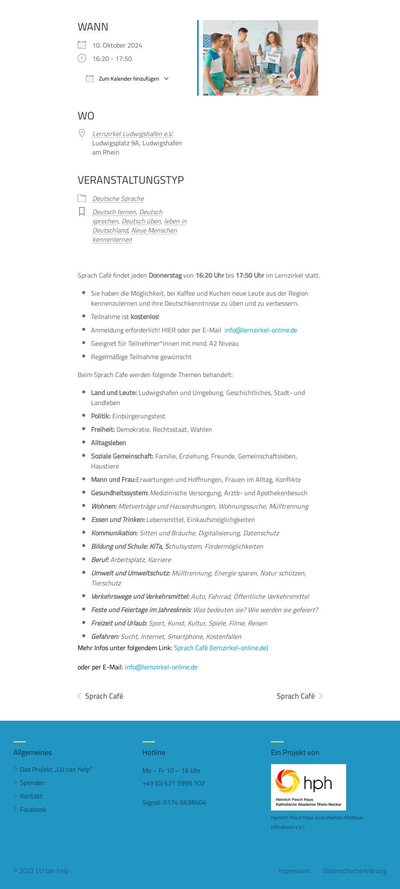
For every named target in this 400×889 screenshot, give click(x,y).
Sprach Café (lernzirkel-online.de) (221, 647)
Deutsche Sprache (118, 198)
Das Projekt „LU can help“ (56, 769)
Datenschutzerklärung (355, 870)
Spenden (32, 782)
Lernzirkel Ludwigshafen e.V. (132, 133)
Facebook (33, 809)
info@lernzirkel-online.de (261, 330)
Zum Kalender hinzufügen (122, 78)
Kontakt (31, 796)
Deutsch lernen (114, 211)
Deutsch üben (141, 221)
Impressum (294, 870)
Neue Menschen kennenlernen (134, 235)
